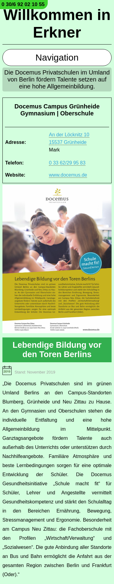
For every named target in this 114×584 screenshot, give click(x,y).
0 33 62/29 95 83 (67, 162)
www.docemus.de (68, 175)
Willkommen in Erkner (56, 23)
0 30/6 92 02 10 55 (23, 4)
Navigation (57, 57)
